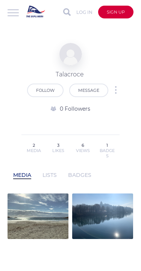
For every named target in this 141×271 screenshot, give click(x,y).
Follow (45, 90)
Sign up (116, 12)
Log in (84, 12)
